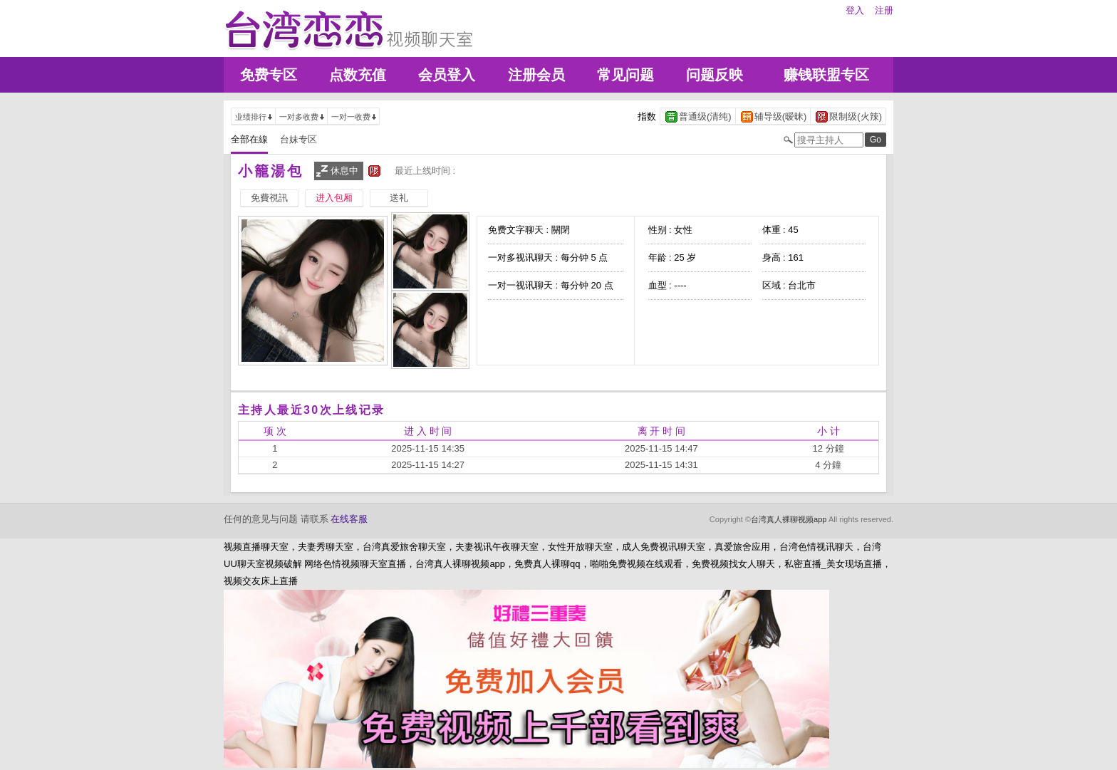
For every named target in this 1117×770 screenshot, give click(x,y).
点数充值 (357, 75)
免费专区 (268, 75)
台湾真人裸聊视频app (788, 519)
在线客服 (349, 519)
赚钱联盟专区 (826, 75)
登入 (855, 10)
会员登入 (446, 75)
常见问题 (625, 75)
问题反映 (714, 75)
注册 (884, 10)
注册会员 (536, 75)
